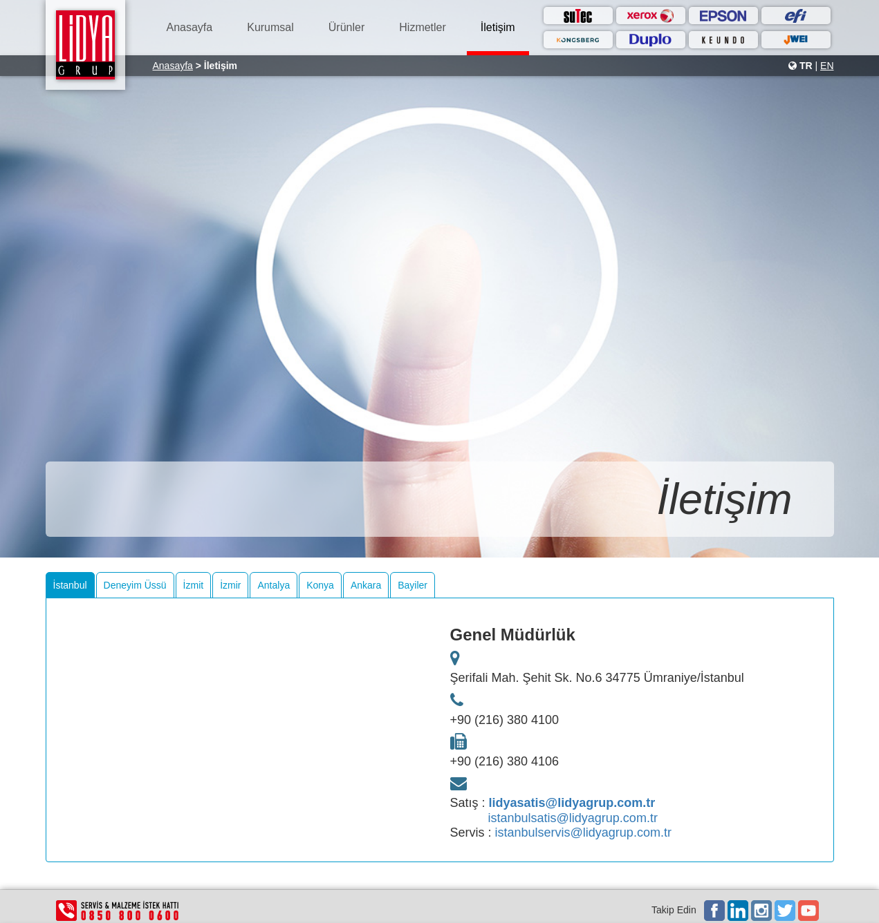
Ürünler (346, 27)
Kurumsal (270, 27)
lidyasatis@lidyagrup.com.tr (572, 803)
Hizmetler (422, 27)
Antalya (273, 585)
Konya (320, 585)
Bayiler (412, 585)
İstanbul (70, 585)
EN (826, 65)
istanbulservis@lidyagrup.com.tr (583, 832)
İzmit (193, 585)
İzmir (230, 585)
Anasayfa (190, 27)
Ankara (366, 585)
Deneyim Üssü (135, 585)
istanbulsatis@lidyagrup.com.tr (573, 818)
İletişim (498, 27)
